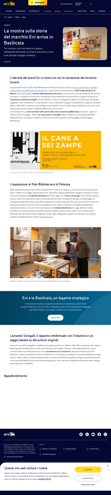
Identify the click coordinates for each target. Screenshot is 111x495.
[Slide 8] (94, 277)
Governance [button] (21, 11)
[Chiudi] (107, 465)
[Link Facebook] (99, 434)
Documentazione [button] (67, 4)
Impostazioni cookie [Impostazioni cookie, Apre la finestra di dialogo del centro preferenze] (88, 484)
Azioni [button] (58, 11)
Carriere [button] (101, 11)
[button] (10, 4)
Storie (23, 17)
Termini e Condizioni (49, 449)
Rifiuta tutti (88, 478)
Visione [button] (47, 11)
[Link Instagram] (87, 434)
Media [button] (92, 11)
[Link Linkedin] (81, 434)
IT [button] (91, 4)
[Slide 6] (72, 277)
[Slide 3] (39, 277)
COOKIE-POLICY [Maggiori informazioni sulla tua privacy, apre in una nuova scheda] (44, 479)
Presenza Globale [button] (78, 4)
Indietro (9, 17)
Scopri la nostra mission (15, 457)
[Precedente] (14, 252)
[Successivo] (97, 252)
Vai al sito (55, 318)
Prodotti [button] (68, 11)
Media (17, 17)
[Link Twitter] (105, 434)
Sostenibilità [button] (34, 11)
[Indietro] (5, 17)
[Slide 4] (50, 277)
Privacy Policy (71, 449)
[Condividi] (9, 62)
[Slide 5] (61, 277)
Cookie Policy (94, 449)
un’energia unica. (46, 217)
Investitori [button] (82, 11)
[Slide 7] (83, 277)
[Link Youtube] (93, 434)
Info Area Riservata (49, 454)
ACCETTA (88, 470)
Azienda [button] (9, 11)
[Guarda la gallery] (55, 252)
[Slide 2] (28, 277)
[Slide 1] (17, 277)
